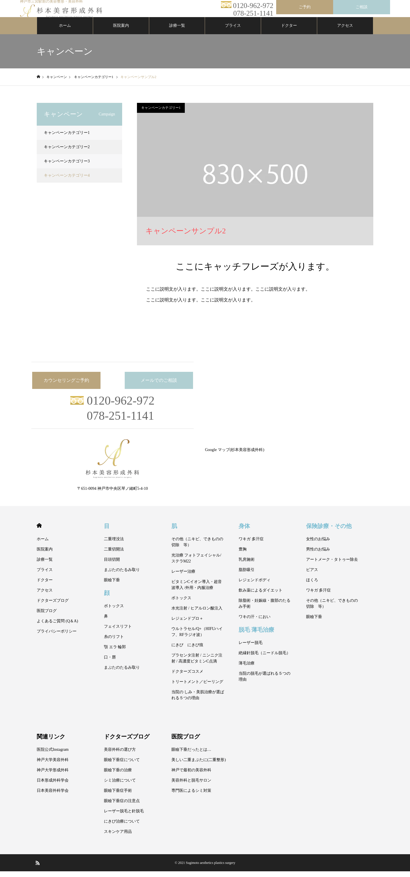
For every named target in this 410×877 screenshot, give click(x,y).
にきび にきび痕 (187, 650)
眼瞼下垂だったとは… (191, 755)
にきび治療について (122, 827)
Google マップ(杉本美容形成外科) (234, 455)
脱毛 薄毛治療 (256, 635)
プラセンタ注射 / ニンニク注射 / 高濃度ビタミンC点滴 (196, 664)
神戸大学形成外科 (53, 776)
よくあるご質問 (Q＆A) (57, 627)
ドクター (289, 31)
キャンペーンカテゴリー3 (67, 167)
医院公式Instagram (53, 755)
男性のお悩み (318, 555)
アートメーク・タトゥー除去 (332, 565)
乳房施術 (247, 565)
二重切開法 (114, 555)
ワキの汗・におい (254, 622)
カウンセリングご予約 (66, 386)
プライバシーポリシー (57, 637)
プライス (233, 31)
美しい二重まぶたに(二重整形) (198, 765)
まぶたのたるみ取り (122, 575)
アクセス (345, 31)
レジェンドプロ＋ (187, 624)
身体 (244, 531)
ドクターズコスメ (187, 677)
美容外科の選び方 (120, 755)
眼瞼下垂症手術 (118, 796)
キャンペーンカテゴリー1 (161, 113)
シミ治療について (120, 786)
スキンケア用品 (118, 837)
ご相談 (362, 7)
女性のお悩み (318, 544)
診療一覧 (177, 31)
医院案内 (121, 31)
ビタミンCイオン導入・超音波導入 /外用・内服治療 (196, 590)
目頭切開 (112, 565)
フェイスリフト (118, 632)
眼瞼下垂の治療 (118, 776)
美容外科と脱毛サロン (191, 786)
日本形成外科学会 (53, 786)
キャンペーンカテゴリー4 (67, 181)
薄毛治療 (247, 669)
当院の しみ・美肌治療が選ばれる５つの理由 (197, 701)
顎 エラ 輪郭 (115, 652)
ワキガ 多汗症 (251, 544)
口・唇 (110, 663)
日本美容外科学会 (53, 796)
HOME (39, 531)
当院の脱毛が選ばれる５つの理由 (264, 682)
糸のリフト (114, 642)
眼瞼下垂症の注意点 (122, 806)
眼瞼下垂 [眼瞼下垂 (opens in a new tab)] (112, 586)
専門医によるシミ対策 (191, 796)
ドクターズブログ (53, 606)
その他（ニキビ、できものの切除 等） (197, 547)
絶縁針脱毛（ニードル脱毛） (264, 658)
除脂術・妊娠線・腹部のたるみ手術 (264, 609)
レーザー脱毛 (251, 648)
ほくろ (312, 586)
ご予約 (305, 7)
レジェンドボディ (254, 586)
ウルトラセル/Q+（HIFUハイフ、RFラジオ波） (197, 637)
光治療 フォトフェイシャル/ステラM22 (196, 564)
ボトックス (114, 611)
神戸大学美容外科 (53, 765)
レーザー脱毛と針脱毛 (124, 817)
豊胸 (243, 555)
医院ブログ (47, 616)
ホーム (65, 31)
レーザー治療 (183, 577)
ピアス (312, 575)
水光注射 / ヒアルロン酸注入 (196, 614)
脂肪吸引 (247, 575)
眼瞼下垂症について (122, 765)
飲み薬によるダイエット (260, 596)
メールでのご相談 (159, 386)
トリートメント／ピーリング (197, 687)
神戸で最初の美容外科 (191, 776)
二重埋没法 (114, 544)
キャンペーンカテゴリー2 (67, 152)
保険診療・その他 (329, 531)
